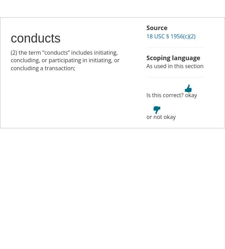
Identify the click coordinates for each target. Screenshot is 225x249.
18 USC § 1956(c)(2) (171, 36)
